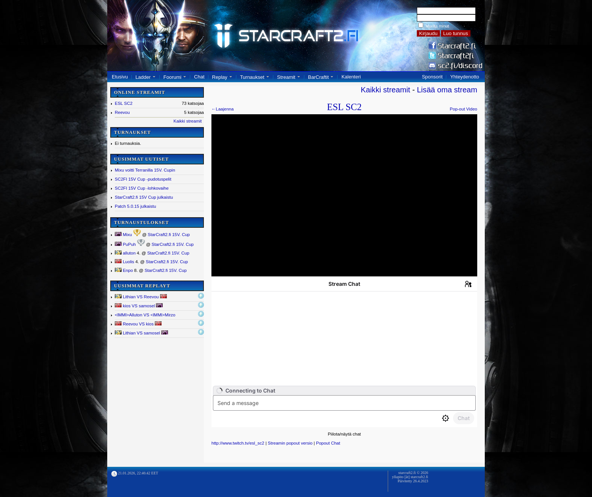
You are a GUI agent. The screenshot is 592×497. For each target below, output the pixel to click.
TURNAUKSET (132, 132)
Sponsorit (432, 77)
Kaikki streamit (187, 121)
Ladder (143, 77)
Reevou (122, 112)
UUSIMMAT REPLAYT (142, 285)
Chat (199, 77)
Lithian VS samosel (141, 332)
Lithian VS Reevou (141, 296)
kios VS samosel (139, 305)
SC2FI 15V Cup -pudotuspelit (143, 179)
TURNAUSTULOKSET (141, 222)
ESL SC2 (124, 103)
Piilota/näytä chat (344, 434)
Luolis (124, 261)
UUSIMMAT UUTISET (141, 159)
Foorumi (172, 77)
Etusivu (120, 77)
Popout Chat (328, 443)
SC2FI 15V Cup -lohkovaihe (142, 188)
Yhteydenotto (464, 77)
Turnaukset (252, 77)
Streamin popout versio (290, 443)
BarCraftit (318, 77)
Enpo (124, 270)
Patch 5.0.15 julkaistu (135, 206)
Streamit (286, 77)
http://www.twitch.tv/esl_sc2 (237, 443)
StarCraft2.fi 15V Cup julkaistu (144, 197)
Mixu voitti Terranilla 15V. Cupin (145, 170)
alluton (125, 253)
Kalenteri (351, 77)
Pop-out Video (463, 109)
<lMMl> (145, 315)
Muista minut (437, 26)
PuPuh (125, 244)
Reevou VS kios (138, 323)
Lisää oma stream (447, 90)
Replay (219, 77)
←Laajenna (222, 109)
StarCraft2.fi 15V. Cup (169, 234)
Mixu (123, 234)
